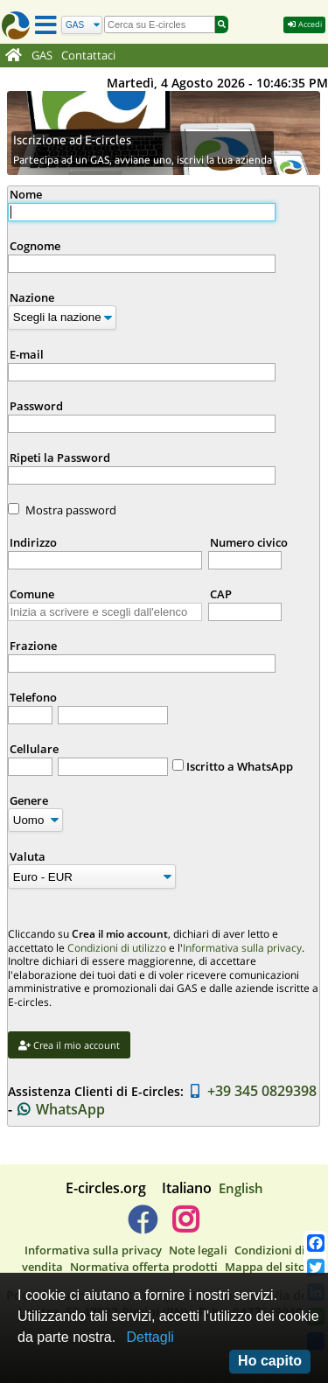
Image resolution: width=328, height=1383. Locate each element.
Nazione (32, 297)
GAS (41, 55)
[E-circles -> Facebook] (142, 1226)
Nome (26, 194)
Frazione (33, 645)
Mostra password (70, 510)
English (241, 1188)
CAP (221, 594)
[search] (159, 24)
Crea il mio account (69, 1044)
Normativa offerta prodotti (144, 1267)
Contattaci (88, 55)
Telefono (33, 697)
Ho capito (270, 1360)
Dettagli (150, 1337)
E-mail (27, 354)
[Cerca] (81, 25)
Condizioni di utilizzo (116, 947)
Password (36, 406)
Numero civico (249, 542)
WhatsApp (61, 1109)
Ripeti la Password (60, 457)
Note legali (198, 1250)
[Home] (13, 56)
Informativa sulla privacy (242, 947)
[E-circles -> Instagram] (186, 1226)
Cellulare (34, 749)
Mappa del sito (265, 1267)
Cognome (35, 246)
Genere (29, 800)
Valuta (27, 856)
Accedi (304, 24)
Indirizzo (33, 542)
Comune (32, 594)
